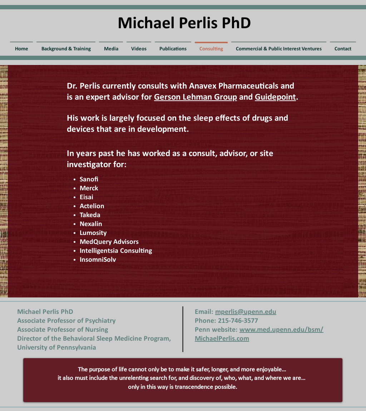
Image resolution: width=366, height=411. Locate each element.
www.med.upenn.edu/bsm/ (281, 330)
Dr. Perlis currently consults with (128, 86)
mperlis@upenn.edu (245, 312)
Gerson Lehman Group (195, 97)
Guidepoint (275, 97)
